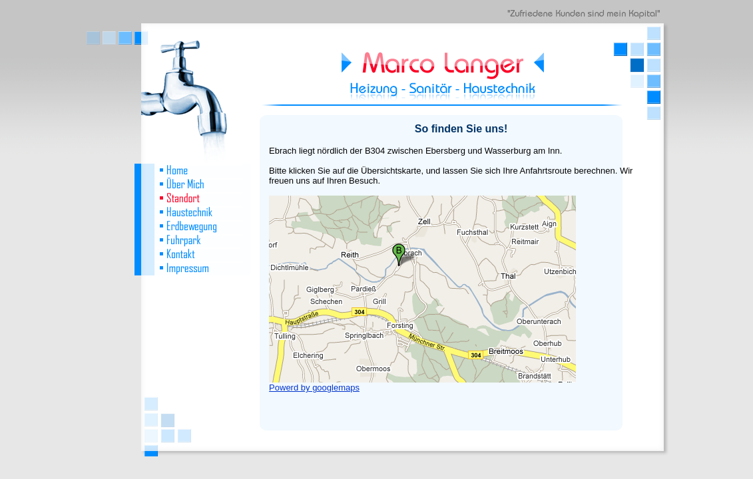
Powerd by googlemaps (314, 388)
